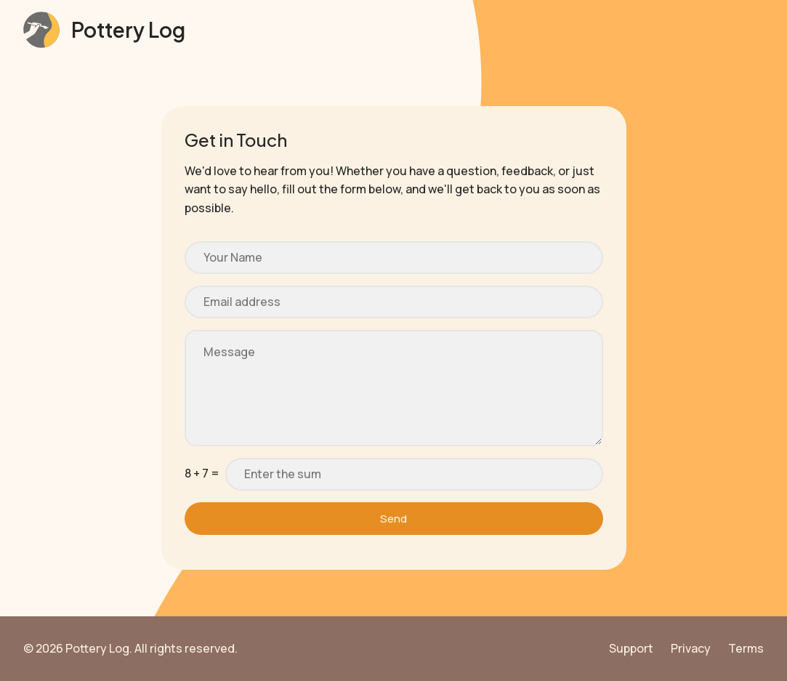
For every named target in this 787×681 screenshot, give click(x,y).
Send (393, 518)
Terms (746, 648)
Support (631, 648)
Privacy (691, 648)
